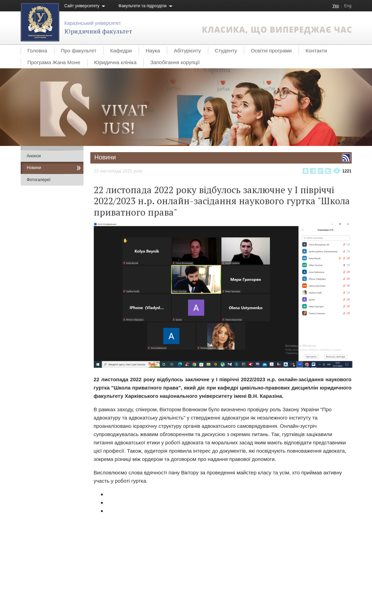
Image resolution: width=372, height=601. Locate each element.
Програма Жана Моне (54, 62)
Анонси (34, 156)
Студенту (226, 50)
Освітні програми (271, 50)
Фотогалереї (39, 179)
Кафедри (121, 50)
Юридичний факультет (98, 31)
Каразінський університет (92, 23)
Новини (34, 167)
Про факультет (79, 50)
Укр (335, 5)
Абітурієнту (187, 50)
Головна (37, 50)
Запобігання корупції (175, 62)
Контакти (316, 50)
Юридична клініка (115, 62)
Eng (347, 5)
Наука (152, 50)
